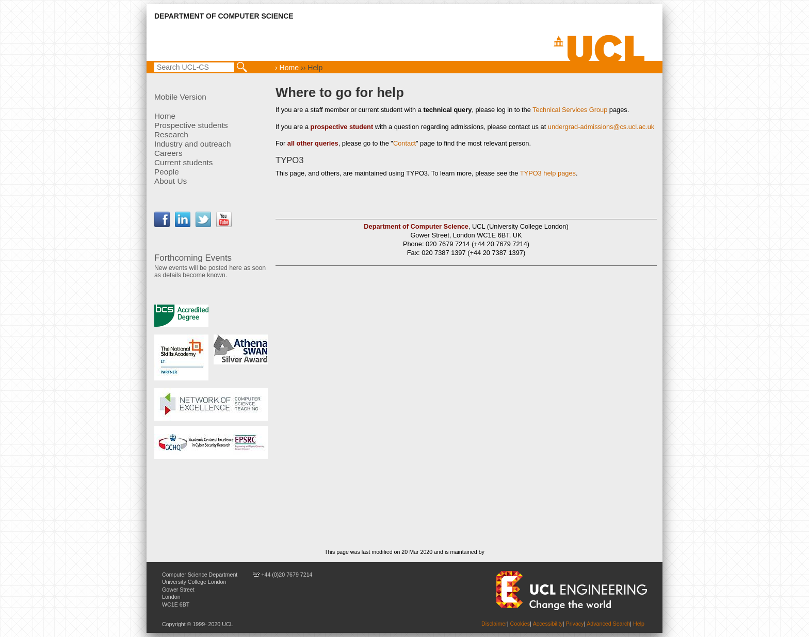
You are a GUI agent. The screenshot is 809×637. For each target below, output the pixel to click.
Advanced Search (608, 623)
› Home (287, 67)
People (166, 171)
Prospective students (191, 125)
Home (164, 116)
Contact (404, 143)
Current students (183, 162)
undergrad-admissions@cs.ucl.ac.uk (601, 127)
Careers (168, 153)
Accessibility (548, 623)
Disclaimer (494, 623)
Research (171, 134)
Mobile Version (180, 96)
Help (638, 623)
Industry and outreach (192, 143)
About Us (170, 181)
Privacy (575, 623)
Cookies (520, 623)
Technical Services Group (569, 110)
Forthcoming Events (193, 258)
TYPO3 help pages (548, 173)
